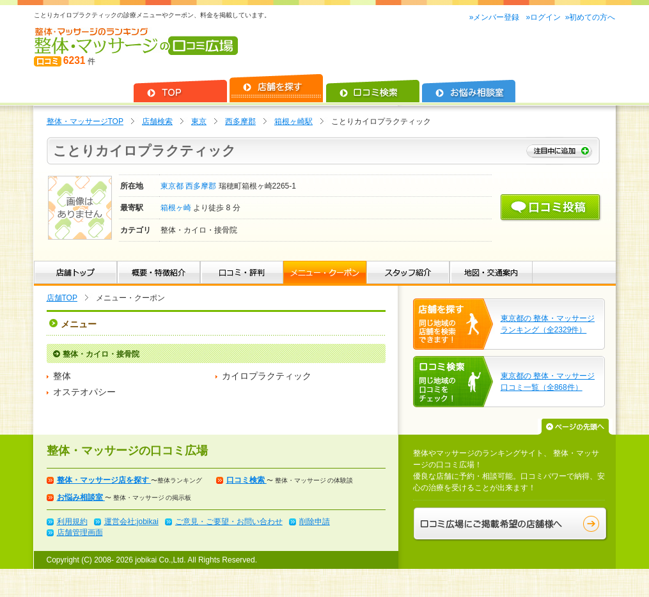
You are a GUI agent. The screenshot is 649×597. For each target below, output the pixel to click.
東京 (199, 121)
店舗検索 (157, 121)
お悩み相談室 (81, 497)
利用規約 (72, 521)
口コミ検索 (246, 480)
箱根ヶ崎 (176, 207)
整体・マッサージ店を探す (104, 480)
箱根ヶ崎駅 (293, 121)
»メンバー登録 (495, 17)
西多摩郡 (240, 121)
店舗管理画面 (80, 532)
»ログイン (543, 17)
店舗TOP (62, 297)
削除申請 (314, 521)
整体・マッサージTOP (85, 121)
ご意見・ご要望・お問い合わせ (229, 521)
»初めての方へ (590, 17)
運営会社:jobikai (131, 521)
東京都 (172, 186)
